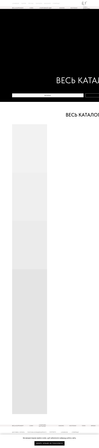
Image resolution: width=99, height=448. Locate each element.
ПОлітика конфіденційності (36, 432)
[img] (84, 3)
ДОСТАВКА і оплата (18, 432)
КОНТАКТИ (53, 432)
